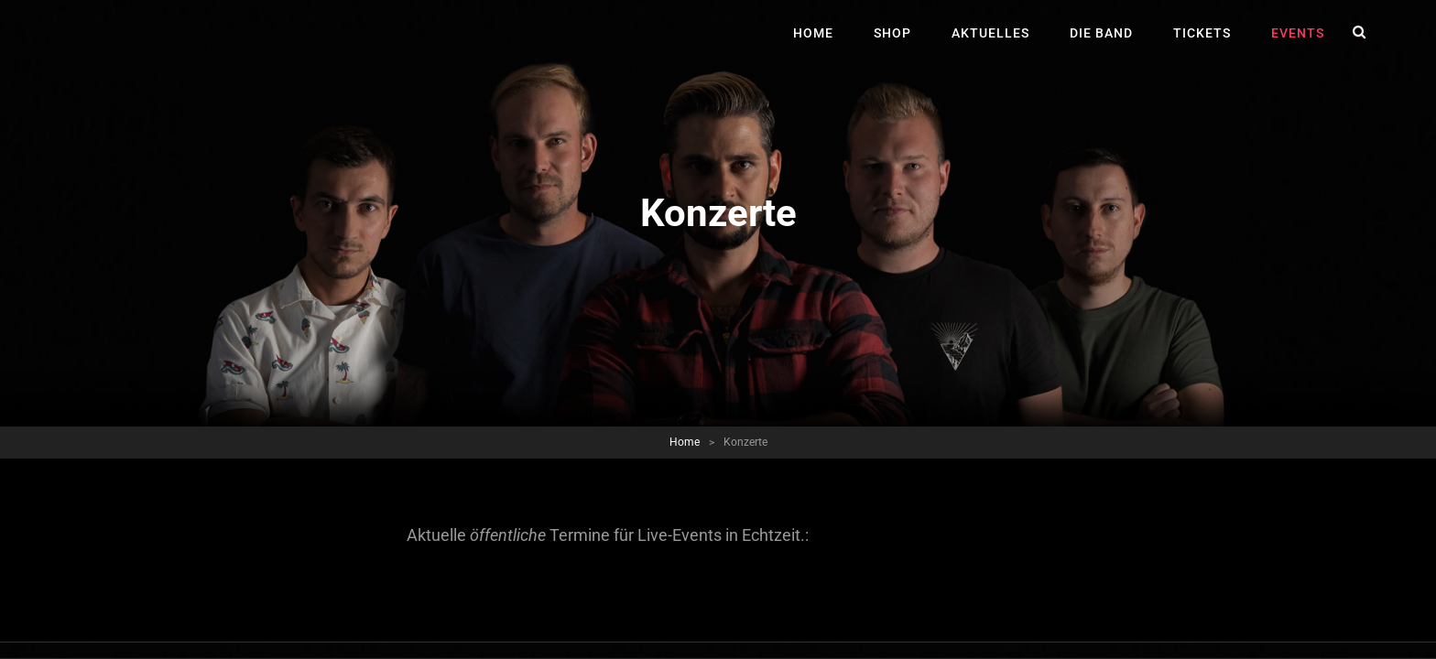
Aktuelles (990, 33)
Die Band (1101, 33)
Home (813, 33)
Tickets (1202, 33)
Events (1297, 33)
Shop (892, 33)
